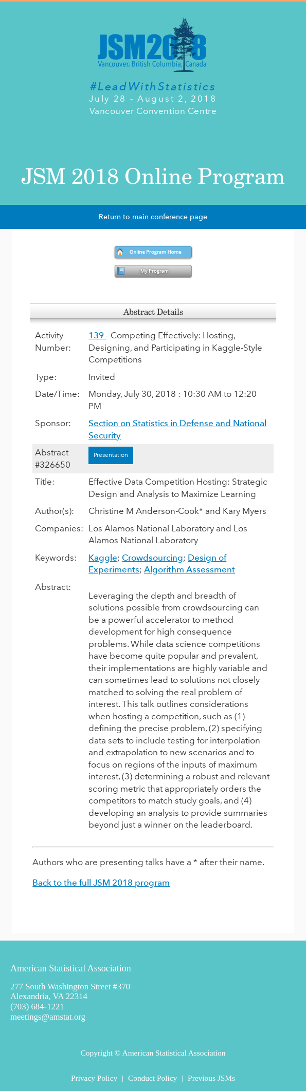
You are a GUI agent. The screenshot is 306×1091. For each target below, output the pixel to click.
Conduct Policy (152, 1078)
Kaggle (102, 557)
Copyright (97, 1052)
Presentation (111, 454)
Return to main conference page (153, 217)
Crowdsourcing (152, 557)
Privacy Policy (94, 1078)
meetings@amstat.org (47, 1017)
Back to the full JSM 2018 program (101, 882)
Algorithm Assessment (189, 569)
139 (97, 335)
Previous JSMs (211, 1078)
